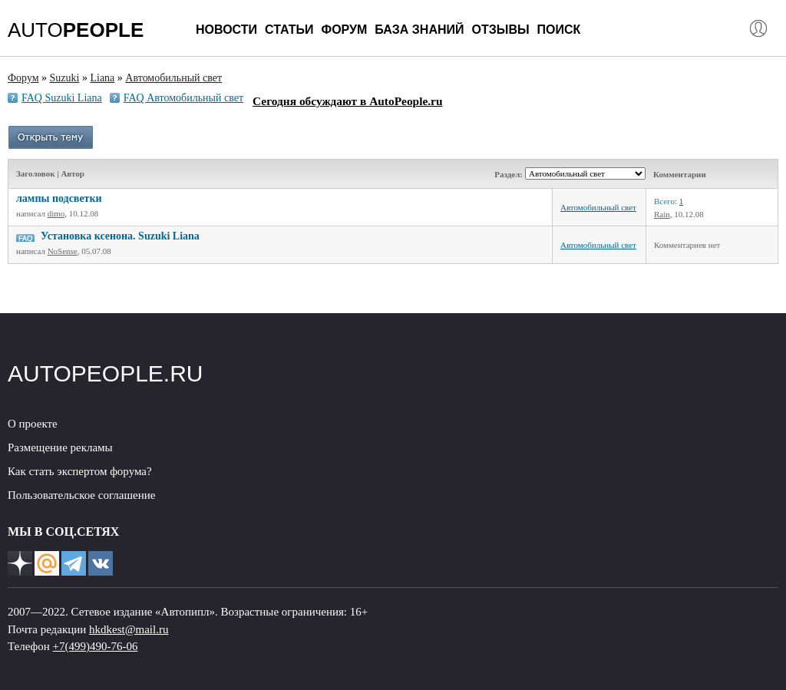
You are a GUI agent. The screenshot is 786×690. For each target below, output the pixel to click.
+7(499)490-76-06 (95, 646)
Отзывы (500, 29)
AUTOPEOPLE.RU (105, 373)
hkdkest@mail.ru (128, 629)
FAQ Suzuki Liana (61, 98)
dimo (56, 213)
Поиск (559, 29)
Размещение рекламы (60, 447)
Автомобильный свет (598, 207)
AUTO (76, 29)
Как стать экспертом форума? (80, 471)
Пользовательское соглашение (81, 495)
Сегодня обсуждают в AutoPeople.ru (347, 100)
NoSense (63, 251)
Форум (344, 29)
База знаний (419, 29)
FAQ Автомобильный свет (183, 98)
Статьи (289, 29)
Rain (662, 214)
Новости (226, 29)
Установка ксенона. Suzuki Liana (120, 236)
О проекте (33, 424)
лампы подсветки (59, 198)
